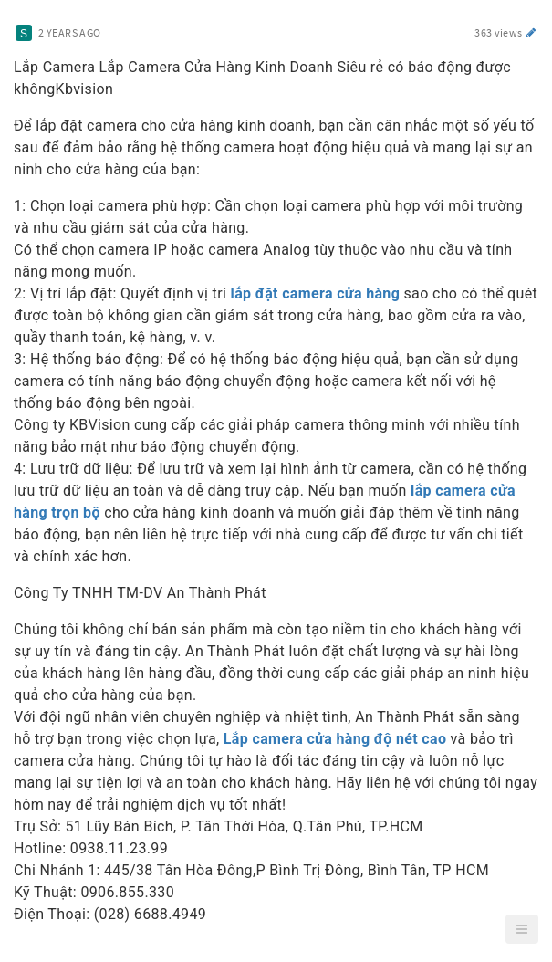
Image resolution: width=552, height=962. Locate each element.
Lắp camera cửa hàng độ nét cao (335, 739)
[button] (521, 929)
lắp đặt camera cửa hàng (316, 293)
